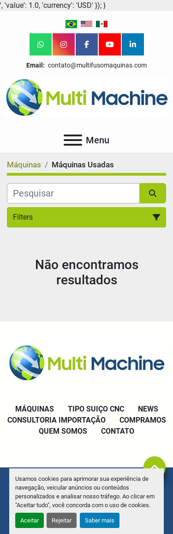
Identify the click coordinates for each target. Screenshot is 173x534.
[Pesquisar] (73, 193)
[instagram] (64, 44)
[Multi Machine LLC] (86, 361)
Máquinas (34, 409)
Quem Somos (63, 431)
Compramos (142, 420)
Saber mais (99, 520)
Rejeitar (62, 520)
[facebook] (87, 44)
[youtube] (110, 44)
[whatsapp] (41, 44)
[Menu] (73, 140)
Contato (117, 431)
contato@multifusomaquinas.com (97, 65)
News (148, 409)
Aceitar (29, 520)
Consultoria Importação (56, 420)
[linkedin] (133, 44)
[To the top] (154, 467)
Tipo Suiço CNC (96, 409)
